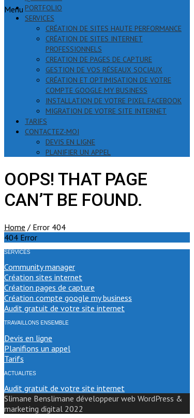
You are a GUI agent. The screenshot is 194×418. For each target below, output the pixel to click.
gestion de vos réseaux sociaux (104, 69)
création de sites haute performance (114, 28)
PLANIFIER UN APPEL (78, 152)
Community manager (39, 267)
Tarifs (14, 358)
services (39, 18)
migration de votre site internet (106, 111)
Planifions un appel (37, 348)
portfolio (43, 7)
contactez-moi (52, 131)
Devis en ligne (28, 338)
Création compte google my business (68, 298)
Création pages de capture (49, 287)
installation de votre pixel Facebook (114, 100)
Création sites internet (43, 277)
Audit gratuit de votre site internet (64, 308)
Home (14, 227)
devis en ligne (70, 142)
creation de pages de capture (99, 59)
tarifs (36, 121)
